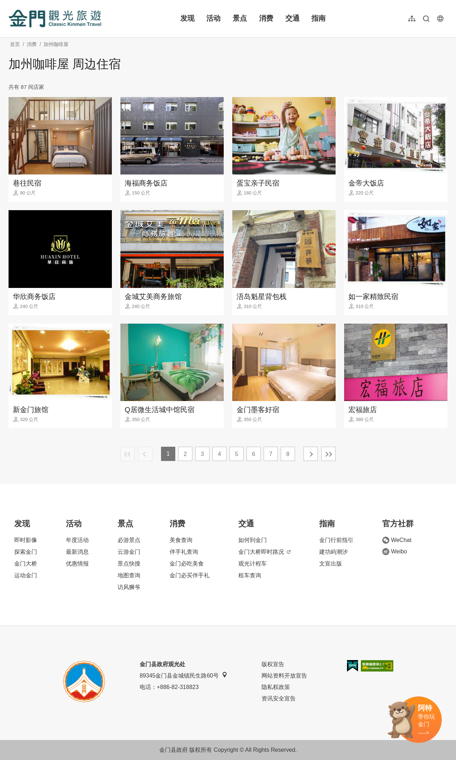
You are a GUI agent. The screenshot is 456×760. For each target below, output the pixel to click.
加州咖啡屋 (55, 44)
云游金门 (129, 552)
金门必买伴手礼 (189, 575)
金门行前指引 (336, 540)
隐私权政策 (275, 687)
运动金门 (25, 575)
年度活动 (77, 540)
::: (11, 4)
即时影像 (25, 540)
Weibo (394, 551)
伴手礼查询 (184, 552)
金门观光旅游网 (55, 18)
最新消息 (77, 552)
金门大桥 (25, 564)
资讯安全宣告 (278, 698)
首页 (15, 44)
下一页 (311, 454)
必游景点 (129, 540)
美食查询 (181, 540)
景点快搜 (129, 564)
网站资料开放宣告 (284, 676)
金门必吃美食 (187, 564)
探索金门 (25, 552)
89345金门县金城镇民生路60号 (183, 675)
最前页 (127, 454)
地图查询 (129, 575)
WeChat (396, 540)
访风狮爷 (129, 587)
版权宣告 (272, 664)
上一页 (145, 454)
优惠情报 (77, 564)
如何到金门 (252, 540)
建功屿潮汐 (333, 552)
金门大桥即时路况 (264, 552)
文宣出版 (330, 564)
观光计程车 (252, 564)
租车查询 (249, 575)
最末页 (328, 454)
